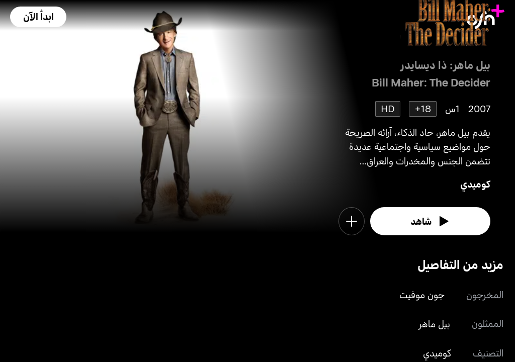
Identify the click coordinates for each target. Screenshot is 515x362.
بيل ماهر (434, 323)
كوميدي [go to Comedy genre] (475, 184)
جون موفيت (422, 294)
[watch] (430, 221)
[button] (38, 17)
